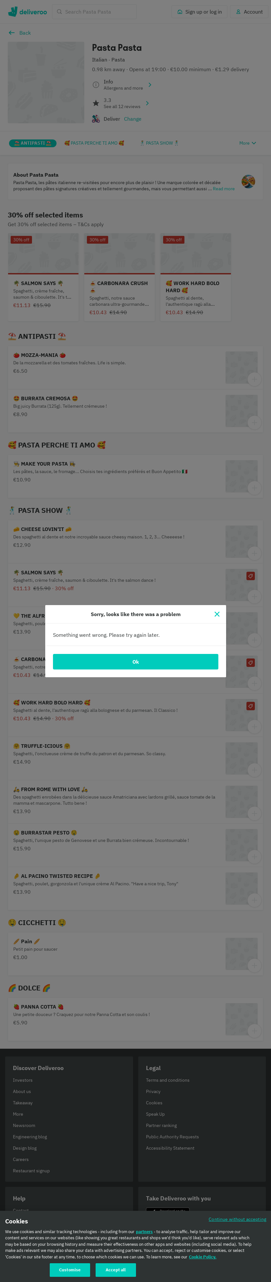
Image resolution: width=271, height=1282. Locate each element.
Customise (69, 1272)
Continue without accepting (237, 1221)
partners (144, 1233)
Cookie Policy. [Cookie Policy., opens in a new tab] (202, 1259)
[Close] (217, 614)
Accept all (116, 1272)
